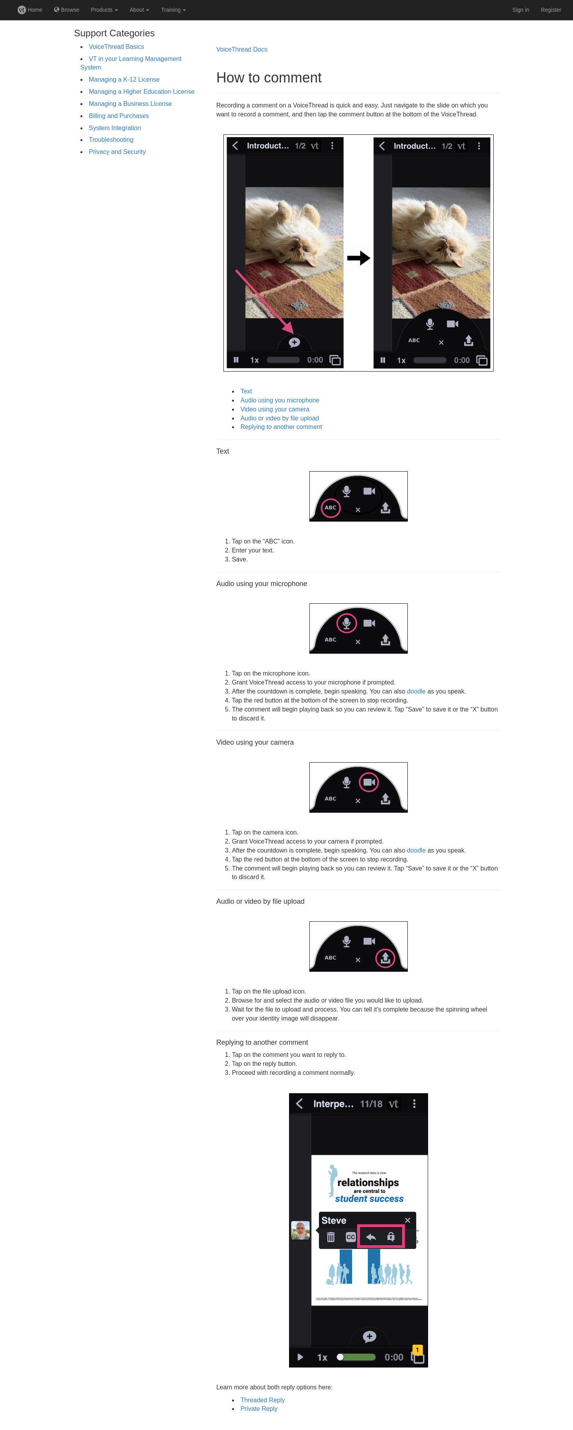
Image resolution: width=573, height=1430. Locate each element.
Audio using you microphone (280, 400)
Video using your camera (275, 409)
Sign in (520, 10)
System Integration (115, 128)
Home (30, 9)
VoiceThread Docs (242, 49)
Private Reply (259, 1408)
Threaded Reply (263, 1400)
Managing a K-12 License (124, 79)
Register (551, 10)
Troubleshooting (111, 139)
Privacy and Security (117, 151)
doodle (416, 691)
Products (104, 10)
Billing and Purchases (119, 116)
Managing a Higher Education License (142, 91)
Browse (66, 10)
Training (173, 10)
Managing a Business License (130, 103)
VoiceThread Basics (116, 46)
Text (246, 391)
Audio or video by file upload (280, 418)
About (139, 10)
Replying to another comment (281, 427)
